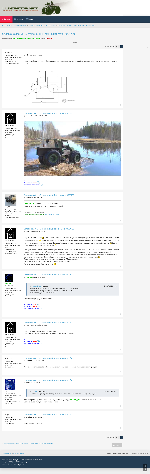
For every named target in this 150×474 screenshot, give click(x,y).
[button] (116, 46)
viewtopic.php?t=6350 (52, 214)
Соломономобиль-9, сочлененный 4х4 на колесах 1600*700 (38, 34)
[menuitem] (18, 19)
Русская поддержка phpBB (11, 461)
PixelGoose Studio (24, 463)
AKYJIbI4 (35, 391)
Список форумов (18, 453)
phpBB (17, 459)
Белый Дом (36, 286)
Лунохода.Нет (6, 453)
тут (38, 181)
